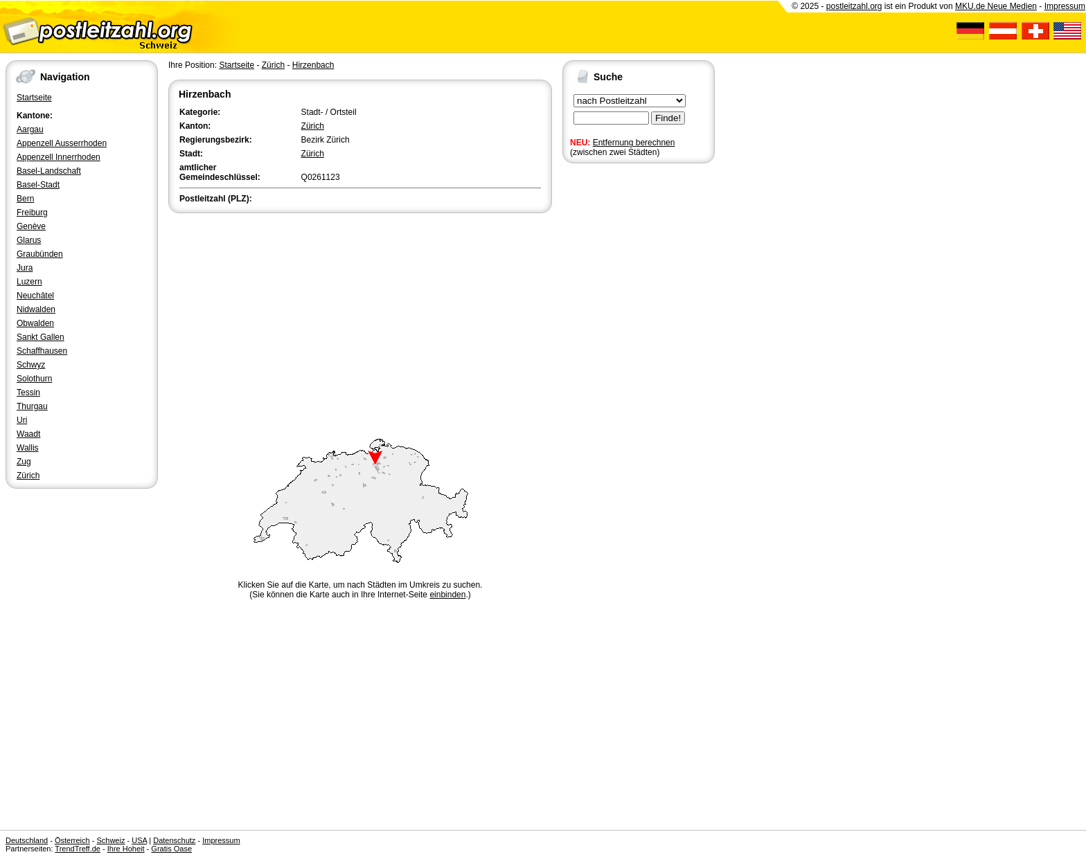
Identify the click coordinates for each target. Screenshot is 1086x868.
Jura (25, 268)
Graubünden (40, 254)
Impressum (1064, 6)
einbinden (447, 594)
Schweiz (110, 840)
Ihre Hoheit (126, 848)
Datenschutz (174, 840)
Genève (31, 226)
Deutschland (27, 840)
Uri (22, 420)
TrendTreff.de (77, 848)
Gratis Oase (171, 848)
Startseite (34, 97)
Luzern (29, 282)
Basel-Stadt (38, 185)
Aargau (30, 129)
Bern (25, 199)
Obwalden (35, 323)
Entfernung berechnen (634, 142)
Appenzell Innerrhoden (58, 157)
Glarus (29, 240)
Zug (24, 462)
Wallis (28, 448)
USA (139, 840)
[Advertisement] (360, 320)
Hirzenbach (313, 65)
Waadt (28, 434)
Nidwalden (36, 309)
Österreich (72, 840)
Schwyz (31, 365)
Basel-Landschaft (49, 171)
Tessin (28, 392)
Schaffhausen (42, 351)
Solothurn (34, 378)
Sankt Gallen (40, 337)
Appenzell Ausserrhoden (62, 143)
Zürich (28, 475)
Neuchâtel (35, 295)
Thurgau (32, 406)
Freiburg (32, 212)
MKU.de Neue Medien (996, 6)
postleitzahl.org (854, 6)
